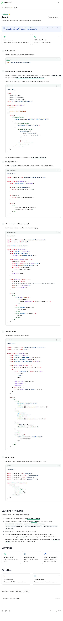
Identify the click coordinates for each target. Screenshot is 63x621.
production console (33, 518)
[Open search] (55, 2)
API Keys (34, 521)
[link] (16, 39)
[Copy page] (53, 17)
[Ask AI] (59, 59)
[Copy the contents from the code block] (56, 59)
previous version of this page (14, 29)
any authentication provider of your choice (30, 77)
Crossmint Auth (56, 75)
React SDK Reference (39, 157)
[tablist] (30, 59)
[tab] (8, 59)
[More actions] (61, 2)
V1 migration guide (32, 29)
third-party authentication (25, 537)
